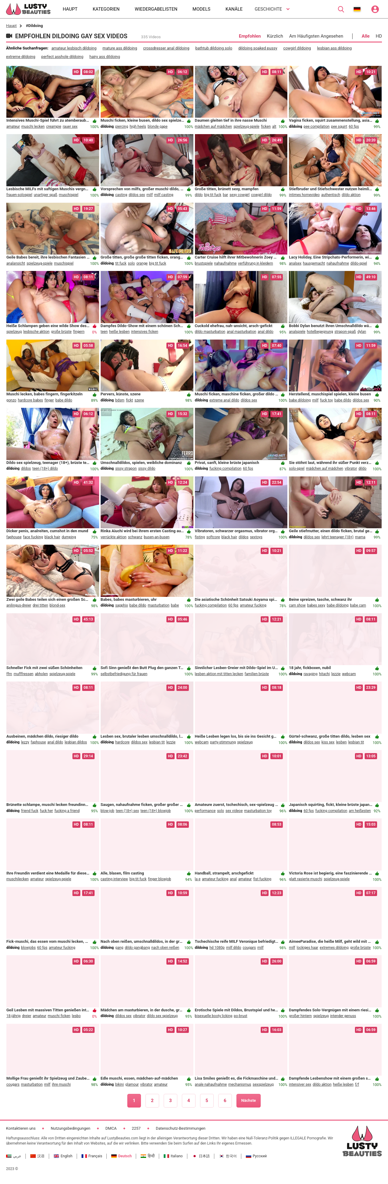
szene (139, 400)
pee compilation (317, 126)
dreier (26, 1016)
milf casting (163, 195)
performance (205, 811)
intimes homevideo (304, 195)
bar (225, 195)
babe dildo (63, 400)
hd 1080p (217, 947)
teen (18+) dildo (45, 468)
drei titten (40, 605)
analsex (295, 263)
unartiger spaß (45, 195)
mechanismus (239, 1084)
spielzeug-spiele (246, 126)
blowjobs (28, 947)
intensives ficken (144, 331)
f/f (357, 1084)
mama (360, 537)
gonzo (11, 400)
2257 (136, 1128)
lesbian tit (157, 742)
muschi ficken (59, 1016)
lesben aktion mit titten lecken (219, 674)
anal (233, 879)
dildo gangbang (137, 947)
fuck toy (326, 400)
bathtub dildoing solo (213, 48)
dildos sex (137, 195)
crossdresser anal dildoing (166, 48)
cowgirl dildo (261, 195)
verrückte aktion (113, 537)
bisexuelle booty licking (213, 1016)
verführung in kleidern (255, 263)
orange (142, 263)
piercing (121, 126)
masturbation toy (258, 811)
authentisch (330, 195)
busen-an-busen (156, 537)
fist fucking (262, 879)
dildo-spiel (358, 263)
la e (198, 879)
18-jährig (13, 1016)
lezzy (25, 742)
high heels (138, 126)
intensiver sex (300, 1084)
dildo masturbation (210, 331)
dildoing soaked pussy (257, 48)
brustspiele (204, 263)
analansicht (15, 263)
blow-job (107, 811)
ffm (9, 674)
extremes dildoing (334, 947)
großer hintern (300, 1016)
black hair (52, 537)
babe (175, 605)
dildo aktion (351, 195)
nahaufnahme (225, 263)
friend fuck (29, 811)
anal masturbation (241, 331)
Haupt (11, 25)
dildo (199, 195)
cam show (297, 605)
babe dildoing (300, 400)
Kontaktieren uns (20, 1128)
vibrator (351, 468)
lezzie (335, 674)
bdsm (119, 400)
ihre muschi (61, 1084)
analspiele (297, 331)
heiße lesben (119, 331)
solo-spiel (296, 468)
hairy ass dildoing (104, 56)
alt (274, 126)
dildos (26, 468)
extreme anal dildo (224, 400)
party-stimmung (223, 742)
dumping (69, 537)
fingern (79, 331)
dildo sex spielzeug (162, 1016)
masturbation (158, 605)
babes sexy (316, 605)
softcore (213, 537)
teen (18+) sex (127, 811)
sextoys (256, 537)
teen (104, 331)
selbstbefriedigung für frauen (124, 674)
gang (119, 947)
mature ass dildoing (119, 48)
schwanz (135, 537)
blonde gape (158, 126)
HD (379, 36)
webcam (349, 674)
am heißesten (360, 811)
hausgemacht (314, 263)
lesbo (76, 1016)
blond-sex (57, 605)
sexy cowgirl (239, 195)
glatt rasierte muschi (305, 879)
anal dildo (265, 331)
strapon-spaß (345, 331)
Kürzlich (275, 36)
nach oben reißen (165, 947)
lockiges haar (307, 947)
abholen (41, 674)
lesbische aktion (36, 331)
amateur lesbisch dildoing (74, 48)
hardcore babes (30, 400)
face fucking (33, 537)
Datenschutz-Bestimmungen (181, 1128)
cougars (249, 947)
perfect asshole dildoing (62, 56)
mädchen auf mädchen (213, 126)
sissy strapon (126, 468)
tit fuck (120, 263)
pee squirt (339, 126)
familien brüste (257, 674)
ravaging (311, 674)
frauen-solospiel (19, 195)
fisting (200, 537)
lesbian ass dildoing (334, 48)
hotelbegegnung (320, 331)
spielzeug (14, 331)
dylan (361, 331)
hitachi (324, 674)
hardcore (122, 742)
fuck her (46, 811)
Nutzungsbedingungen (70, 1128)
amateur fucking (253, 605)
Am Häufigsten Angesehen (316, 36)
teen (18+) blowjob (155, 811)
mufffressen (23, 674)
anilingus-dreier (18, 605)
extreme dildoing (20, 56)
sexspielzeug (263, 1084)
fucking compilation (225, 468)
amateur (13, 126)
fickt (129, 400)
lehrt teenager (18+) (338, 537)
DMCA (111, 1128)
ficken (266, 126)
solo (131, 263)
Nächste (248, 1100)
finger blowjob (159, 879)
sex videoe (234, 811)
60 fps (354, 126)
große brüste (61, 331)
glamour (132, 1084)
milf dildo (233, 947)
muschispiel (68, 195)
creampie (53, 126)
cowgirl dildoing (297, 48)
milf (149, 195)
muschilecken (17, 879)
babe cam (358, 605)
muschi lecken (33, 126)
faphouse (14, 537)
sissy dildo (146, 468)
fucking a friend (67, 811)
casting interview (114, 879)
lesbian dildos (76, 742)
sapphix (121, 605)
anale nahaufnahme (211, 1084)
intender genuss (343, 1016)
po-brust (240, 1016)
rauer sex (70, 126)
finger (49, 400)
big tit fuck (212, 195)
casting (121, 195)
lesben (341, 742)
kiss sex (328, 742)
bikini (119, 1084)
